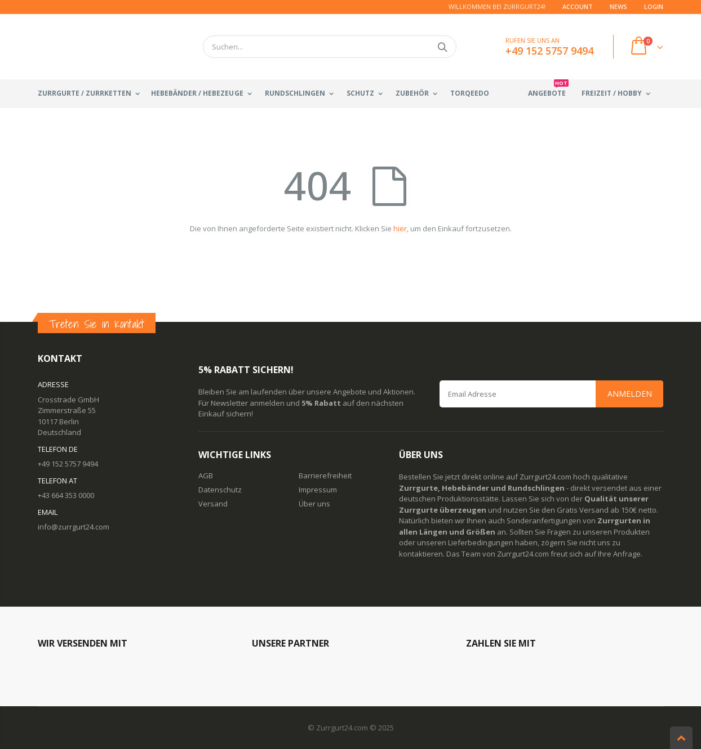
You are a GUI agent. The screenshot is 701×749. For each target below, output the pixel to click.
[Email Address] (552, 393)
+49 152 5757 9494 (68, 464)
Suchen (442, 46)
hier (400, 228)
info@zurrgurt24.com (73, 527)
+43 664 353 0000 (66, 495)
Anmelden (629, 393)
